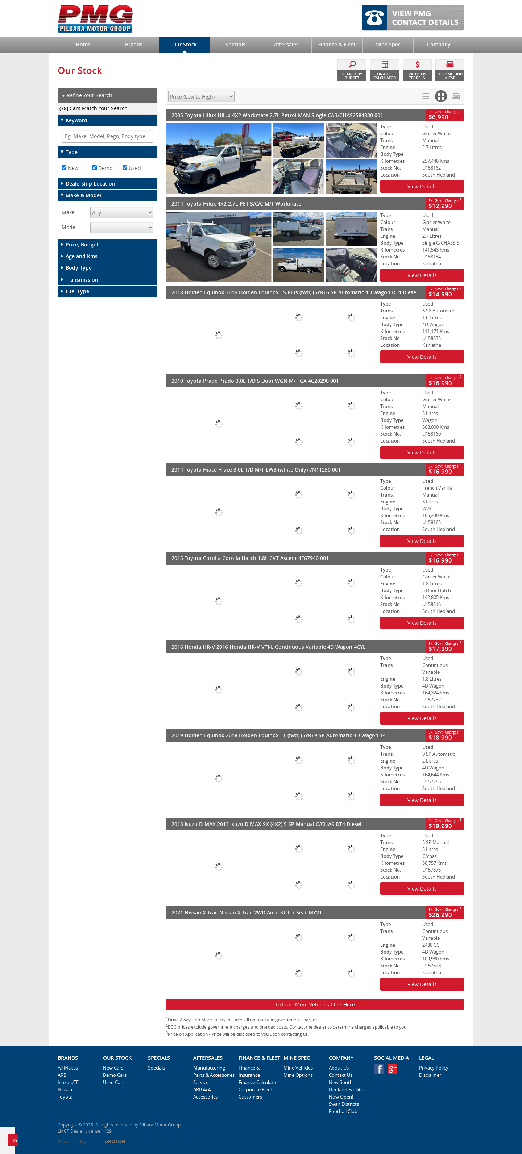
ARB (62, 1075)
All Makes (68, 1067)
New (70, 168)
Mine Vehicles (298, 1067)
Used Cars (113, 1082)
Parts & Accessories (214, 1075)
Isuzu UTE (68, 1082)
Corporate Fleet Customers (255, 1093)
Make (68, 212)
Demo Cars (115, 1075)
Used (132, 168)
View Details (422, 186)
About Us (339, 1067)
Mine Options (298, 1075)
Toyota (65, 1096)
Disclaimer (430, 1075)
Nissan (65, 1089)
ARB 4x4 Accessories (205, 1093)
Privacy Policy (433, 1067)
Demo (102, 168)
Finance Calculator (258, 1082)
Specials (156, 1067)
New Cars (113, 1067)
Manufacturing (209, 1067)
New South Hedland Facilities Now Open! (347, 1089)
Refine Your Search (86, 95)
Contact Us (340, 1075)
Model (69, 227)
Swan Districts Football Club (344, 1107)
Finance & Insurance (249, 1071)
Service (200, 1082)
